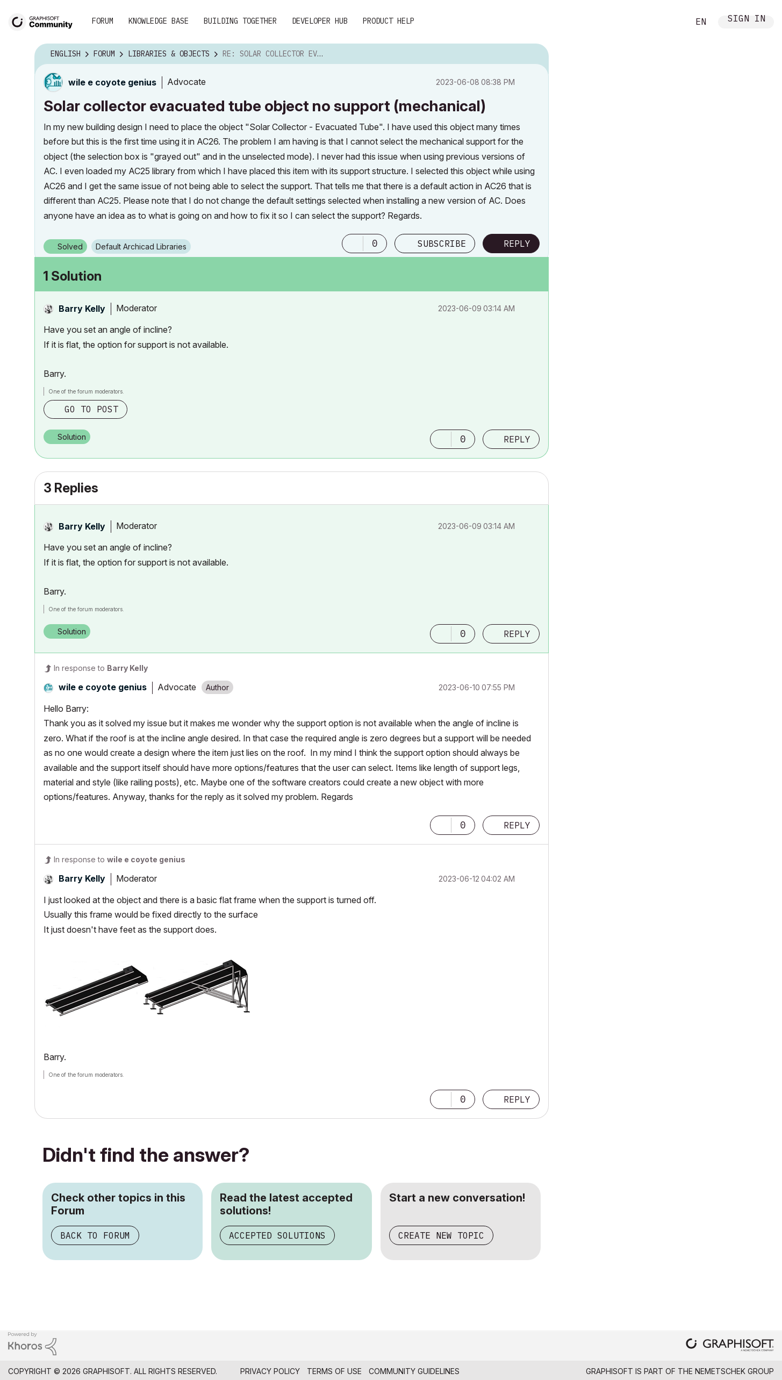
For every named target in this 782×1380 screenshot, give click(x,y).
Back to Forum (95, 1235)
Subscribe (442, 243)
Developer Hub (320, 21)
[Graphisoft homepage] (730, 1346)
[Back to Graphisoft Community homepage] (44, 20)
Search (668, 22)
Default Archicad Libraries (141, 246)
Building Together (240, 21)
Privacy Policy (270, 1371)
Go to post (91, 409)
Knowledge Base (158, 21)
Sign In (746, 20)
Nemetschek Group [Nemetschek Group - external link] (734, 1371)
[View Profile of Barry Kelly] (82, 308)
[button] (352, 243)
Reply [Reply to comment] (517, 439)
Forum (102, 21)
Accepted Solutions (277, 1235)
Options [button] (534, 54)
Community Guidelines (414, 1371)
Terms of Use (334, 1371)
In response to (101, 668)
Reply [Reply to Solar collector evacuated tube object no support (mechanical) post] (517, 243)
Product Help (388, 21)
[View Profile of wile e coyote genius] (112, 82)
